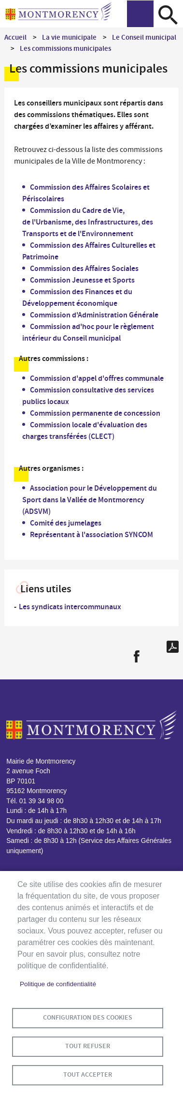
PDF (173, 647)
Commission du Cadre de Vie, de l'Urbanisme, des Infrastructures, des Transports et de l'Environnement (87, 222)
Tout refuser (87, 1046)
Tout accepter (87, 1074)
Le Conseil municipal (144, 37)
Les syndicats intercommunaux (70, 606)
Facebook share (136, 656)
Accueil (15, 37)
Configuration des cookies (87, 1017)
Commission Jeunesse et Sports (82, 280)
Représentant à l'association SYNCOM (91, 534)
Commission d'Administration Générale (94, 315)
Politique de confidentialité (58, 984)
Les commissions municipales (65, 48)
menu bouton (140, 13)
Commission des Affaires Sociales (84, 268)
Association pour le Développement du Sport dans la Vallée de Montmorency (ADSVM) (89, 499)
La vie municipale (69, 37)
